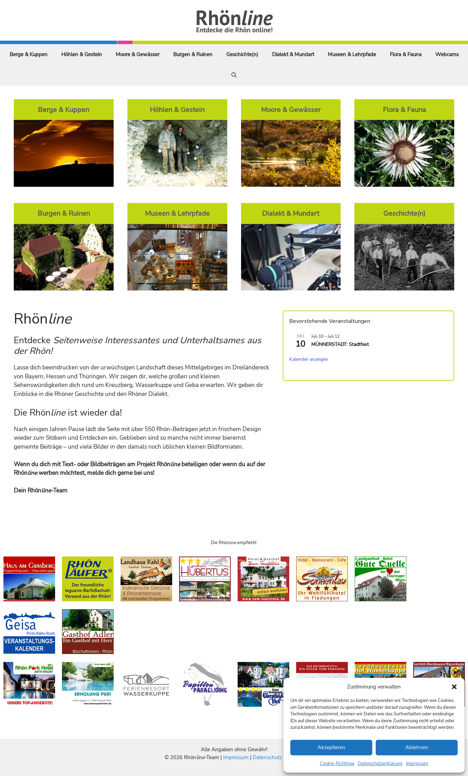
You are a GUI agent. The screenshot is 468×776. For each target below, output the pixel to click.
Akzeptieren (331, 747)
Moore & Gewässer (137, 54)
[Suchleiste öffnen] (234, 75)
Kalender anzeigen (308, 359)
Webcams (447, 54)
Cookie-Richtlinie (337, 763)
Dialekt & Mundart (293, 54)
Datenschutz (267, 757)
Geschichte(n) (242, 54)
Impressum (417, 763)
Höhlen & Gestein (81, 54)
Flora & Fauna (406, 54)
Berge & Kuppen (29, 54)
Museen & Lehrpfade (352, 54)
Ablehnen (416, 747)
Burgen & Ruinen (192, 54)
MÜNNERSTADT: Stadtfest (340, 344)
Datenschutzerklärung (380, 763)
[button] (454, 686)
